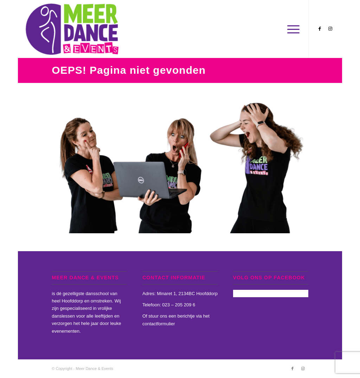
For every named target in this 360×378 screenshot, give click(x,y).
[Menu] (291, 29)
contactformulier (158, 323)
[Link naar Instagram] (330, 29)
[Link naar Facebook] (319, 29)
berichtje (186, 316)
